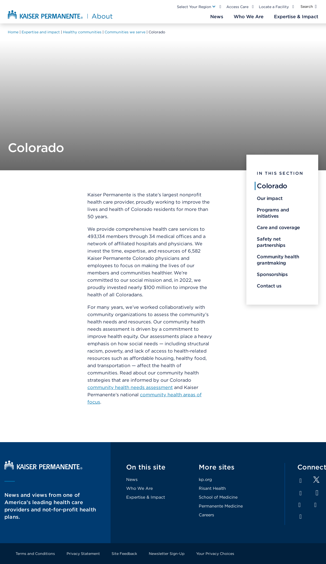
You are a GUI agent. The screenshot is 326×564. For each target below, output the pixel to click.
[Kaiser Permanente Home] (43, 468)
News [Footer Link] (132, 479)
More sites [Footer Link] (217, 467)
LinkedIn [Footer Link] (300, 493)
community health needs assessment (130, 387)
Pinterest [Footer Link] (315, 505)
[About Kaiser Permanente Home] (61, 14)
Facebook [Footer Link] (300, 481)
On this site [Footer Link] (145, 467)
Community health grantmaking (278, 260)
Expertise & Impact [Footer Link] (145, 497)
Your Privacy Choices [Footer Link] (215, 554)
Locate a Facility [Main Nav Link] (274, 7)
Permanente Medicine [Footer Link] (221, 506)
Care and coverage (278, 227)
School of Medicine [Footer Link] (218, 497)
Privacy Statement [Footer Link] (83, 554)
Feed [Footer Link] (300, 516)
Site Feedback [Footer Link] (124, 554)
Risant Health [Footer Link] (212, 488)
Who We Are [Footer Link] (139, 488)
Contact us (269, 286)
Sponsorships (272, 274)
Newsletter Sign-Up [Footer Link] (166, 554)
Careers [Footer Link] (206, 514)
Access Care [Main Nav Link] (237, 7)
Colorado (272, 186)
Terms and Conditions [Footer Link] (35, 554)
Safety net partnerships (271, 242)
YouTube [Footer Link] (317, 493)
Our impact (269, 198)
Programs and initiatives (273, 213)
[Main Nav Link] (196, 7)
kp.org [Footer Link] (205, 479)
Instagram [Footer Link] (299, 505)
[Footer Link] (316, 481)
